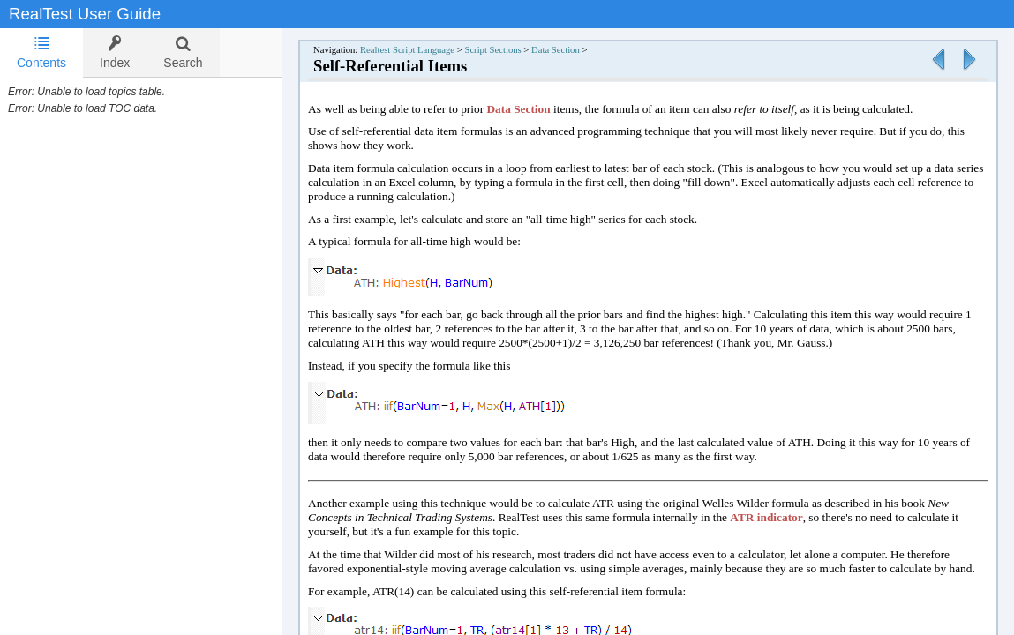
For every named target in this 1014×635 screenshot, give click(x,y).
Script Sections (492, 50)
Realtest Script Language (407, 50)
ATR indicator (766, 517)
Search (182, 52)
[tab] (41, 53)
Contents (41, 52)
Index (115, 52)
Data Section (555, 50)
